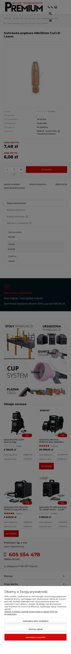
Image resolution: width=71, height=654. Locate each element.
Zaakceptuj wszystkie (35, 637)
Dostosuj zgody (35, 629)
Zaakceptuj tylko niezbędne (35, 621)
